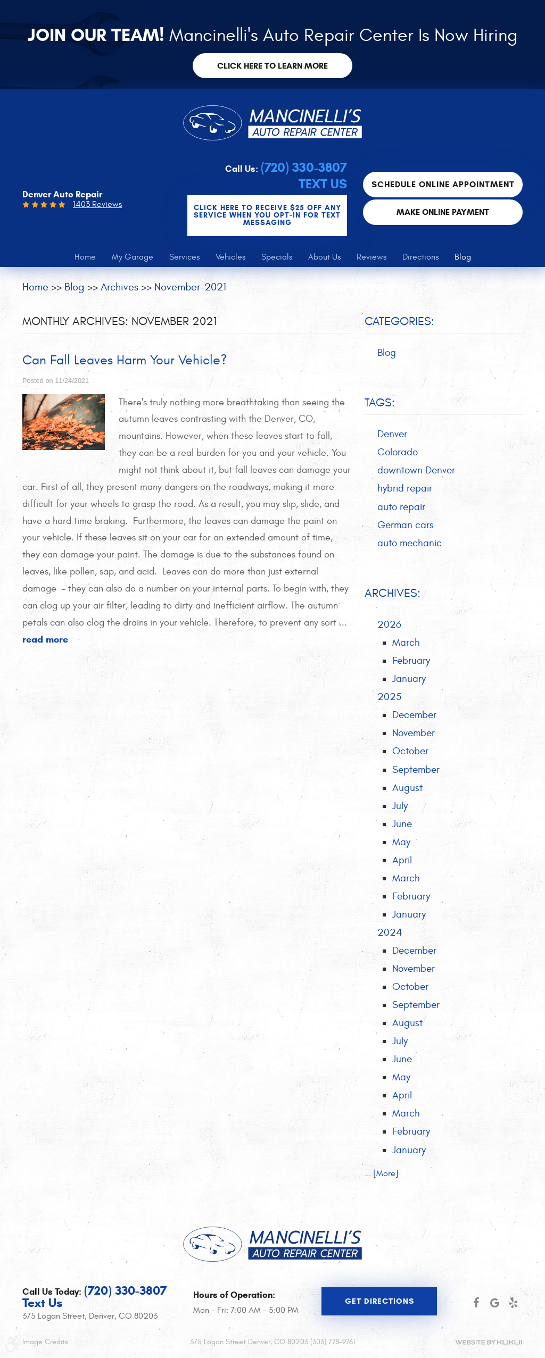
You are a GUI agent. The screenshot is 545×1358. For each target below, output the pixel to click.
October (410, 755)
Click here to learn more (272, 66)
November (413, 737)
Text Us (323, 184)
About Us (324, 257)
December (414, 718)
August (407, 792)
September (416, 774)
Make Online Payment (443, 212)
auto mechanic (409, 545)
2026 (389, 627)
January (409, 682)
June (402, 829)
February (411, 664)
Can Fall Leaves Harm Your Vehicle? (128, 361)
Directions (420, 257)
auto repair (401, 508)
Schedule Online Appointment (443, 185)
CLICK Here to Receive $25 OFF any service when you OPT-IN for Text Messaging (267, 216)
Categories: (399, 321)
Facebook (476, 1302)
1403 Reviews (97, 204)
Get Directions (379, 1302)
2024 (389, 939)
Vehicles (230, 257)
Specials (276, 257)
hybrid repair (404, 490)
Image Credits (45, 1341)
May (401, 847)
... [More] (382, 1183)
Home (85, 257)
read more (45, 640)
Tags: (380, 404)
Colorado (397, 453)
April (402, 866)
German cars (405, 526)
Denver (392, 434)
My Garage (132, 257)
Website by (489, 1342)
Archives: (392, 596)
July (400, 811)
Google (494, 1302)
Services (184, 257)
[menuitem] (85, 257)
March (406, 645)
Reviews (371, 257)
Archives (119, 287)
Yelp (513, 1302)
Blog (463, 257)
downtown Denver (416, 472)
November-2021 (190, 287)
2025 (389, 700)
